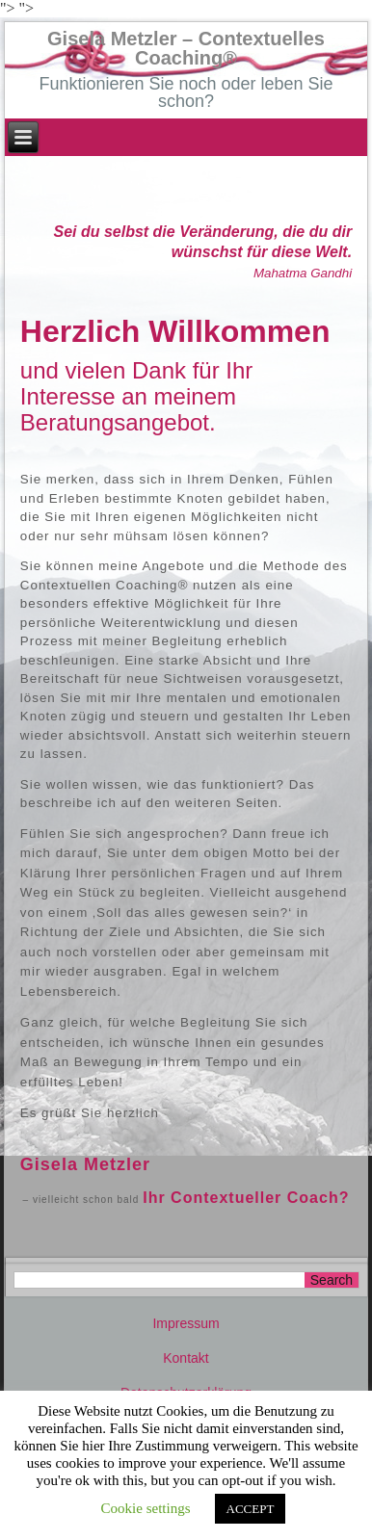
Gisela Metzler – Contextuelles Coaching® (186, 48)
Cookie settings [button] (146, 1508)
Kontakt (185, 1358)
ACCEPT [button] (250, 1508)
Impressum (185, 1323)
